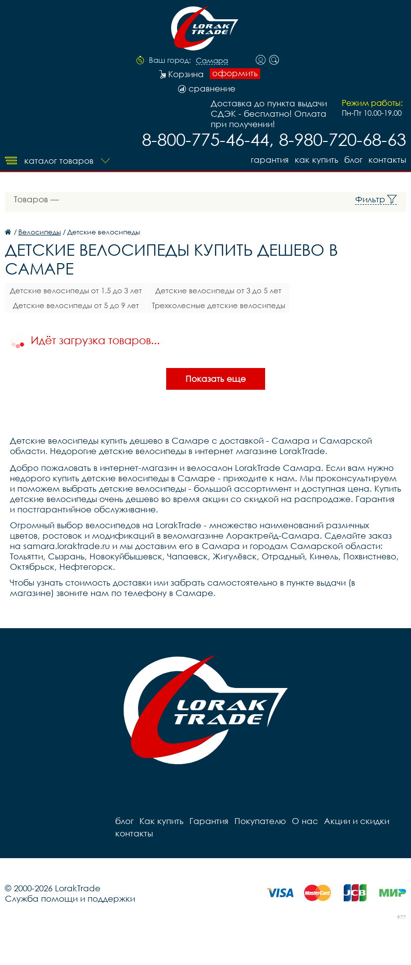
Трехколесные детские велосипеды (218, 305)
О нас (305, 821)
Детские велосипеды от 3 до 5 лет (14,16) (218, 292)
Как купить (316, 159)
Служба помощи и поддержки (70, 898)
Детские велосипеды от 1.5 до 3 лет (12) (76, 292)
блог (353, 159)
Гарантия (270, 159)
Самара (212, 61)
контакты (387, 159)
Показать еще (215, 378)
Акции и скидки (356, 821)
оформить (235, 73)
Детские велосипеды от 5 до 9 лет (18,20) (76, 307)
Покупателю (260, 821)
